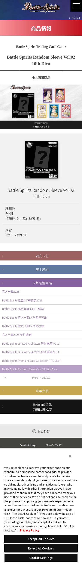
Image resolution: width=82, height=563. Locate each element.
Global (76, 18)
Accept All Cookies (41, 539)
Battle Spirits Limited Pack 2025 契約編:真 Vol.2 (30, 343)
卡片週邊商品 (42, 282)
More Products (41, 377)
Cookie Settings (28, 445)
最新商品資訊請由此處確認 (42, 406)
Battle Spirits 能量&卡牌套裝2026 (22, 300)
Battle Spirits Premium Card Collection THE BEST (31, 361)
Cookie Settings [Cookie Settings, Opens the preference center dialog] (41, 558)
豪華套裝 (42, 390)
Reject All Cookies (41, 548)
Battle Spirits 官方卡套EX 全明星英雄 (24, 317)
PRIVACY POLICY (54, 445)
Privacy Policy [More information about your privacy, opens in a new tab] (29, 530)
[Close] (70, 456)
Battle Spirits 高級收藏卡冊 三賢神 (23, 309)
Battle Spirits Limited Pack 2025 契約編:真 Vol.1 (30, 352)
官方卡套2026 (10, 291)
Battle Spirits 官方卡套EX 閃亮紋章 (23, 326)
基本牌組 (42, 269)
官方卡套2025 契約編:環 (17, 335)
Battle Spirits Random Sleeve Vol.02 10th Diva (29, 369)
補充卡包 (42, 255)
